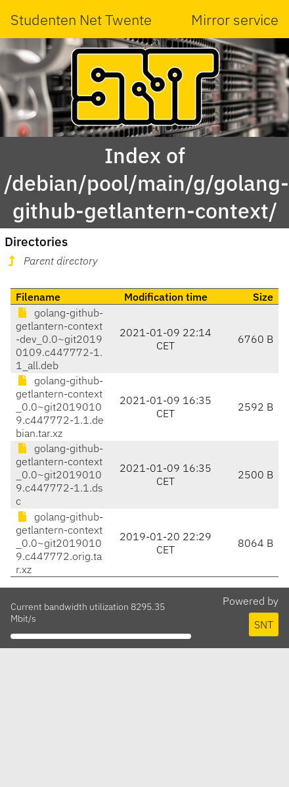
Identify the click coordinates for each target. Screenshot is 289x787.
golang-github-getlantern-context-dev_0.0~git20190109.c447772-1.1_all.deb (59, 339)
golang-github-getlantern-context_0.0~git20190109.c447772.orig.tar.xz (59, 543)
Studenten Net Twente (81, 19)
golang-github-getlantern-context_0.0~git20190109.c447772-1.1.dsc (59, 474)
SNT (263, 624)
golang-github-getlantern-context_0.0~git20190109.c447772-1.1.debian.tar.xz (60, 407)
